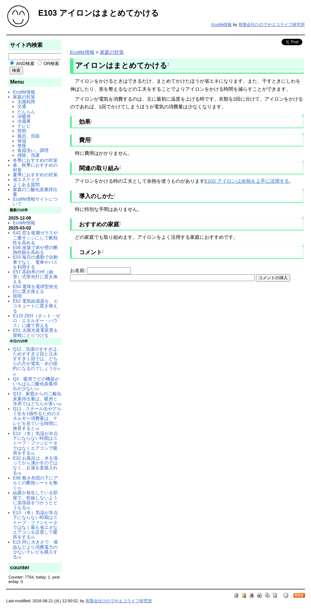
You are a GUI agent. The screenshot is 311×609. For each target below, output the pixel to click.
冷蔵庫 (24, 121)
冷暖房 (24, 116)
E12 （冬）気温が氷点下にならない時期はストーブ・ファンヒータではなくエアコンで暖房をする (35, 443)
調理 (44, 150)
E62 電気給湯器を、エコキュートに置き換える (35, 305)
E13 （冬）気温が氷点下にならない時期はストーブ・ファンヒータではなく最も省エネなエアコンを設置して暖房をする (35, 524)
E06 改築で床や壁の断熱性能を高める (35, 250)
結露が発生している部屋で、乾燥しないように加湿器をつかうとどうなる (35, 500)
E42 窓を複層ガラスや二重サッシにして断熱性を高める (35, 237)
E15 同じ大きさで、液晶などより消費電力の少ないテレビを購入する (35, 549)
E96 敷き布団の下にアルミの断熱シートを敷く (35, 482)
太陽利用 (26, 101)
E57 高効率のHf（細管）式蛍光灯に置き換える (35, 276)
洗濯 (35, 155)
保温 (21, 140)
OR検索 (48, 63)
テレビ (24, 126)
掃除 (21, 155)
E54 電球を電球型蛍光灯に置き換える (35, 289)
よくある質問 (26, 184)
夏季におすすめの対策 (35, 174)
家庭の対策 (24, 96)
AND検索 (22, 63)
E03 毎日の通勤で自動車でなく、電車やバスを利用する (35, 261)
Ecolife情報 (221, 24)
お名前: (78, 270)
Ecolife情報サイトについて (35, 201)
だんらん (26, 111)
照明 (21, 130)
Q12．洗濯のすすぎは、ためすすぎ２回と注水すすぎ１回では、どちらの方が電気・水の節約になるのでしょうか (37, 361)
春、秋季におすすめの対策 (35, 167)
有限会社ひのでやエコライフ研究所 (271, 24)
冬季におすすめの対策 (35, 160)
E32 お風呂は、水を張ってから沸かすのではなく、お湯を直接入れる (35, 465)
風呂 (21, 135)
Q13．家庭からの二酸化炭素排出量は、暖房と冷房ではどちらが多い (37, 398)
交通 (21, 106)
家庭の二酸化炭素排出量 (35, 192)
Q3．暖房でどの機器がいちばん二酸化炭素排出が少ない (36, 383)
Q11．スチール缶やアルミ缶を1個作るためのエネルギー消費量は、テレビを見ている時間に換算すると (37, 418)
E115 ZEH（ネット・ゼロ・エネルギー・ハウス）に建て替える (36, 320)
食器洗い (26, 150)
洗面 (35, 135)
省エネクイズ (26, 179)
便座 (21, 145)
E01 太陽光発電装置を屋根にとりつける (35, 333)
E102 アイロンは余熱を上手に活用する (246, 181)
